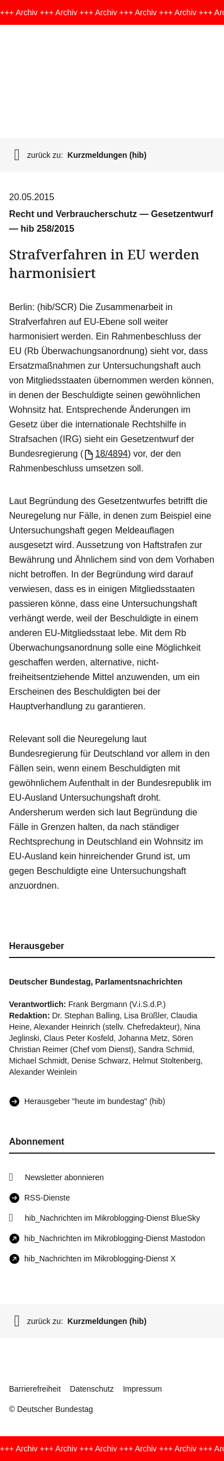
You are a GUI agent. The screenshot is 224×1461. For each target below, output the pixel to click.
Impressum (142, 1388)
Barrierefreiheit (35, 1388)
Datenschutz (92, 1388)
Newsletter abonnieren (64, 1177)
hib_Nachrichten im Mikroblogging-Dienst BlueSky (112, 1217)
